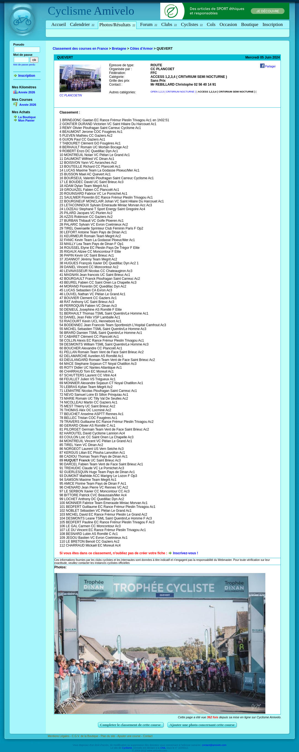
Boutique (249, 24)
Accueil (58, 24)
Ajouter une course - (130, 736)
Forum (148, 24)
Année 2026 (26, 92)
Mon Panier (26, 120)
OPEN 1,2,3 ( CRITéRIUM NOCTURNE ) (173, 91)
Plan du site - (109, 736)
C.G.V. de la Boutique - (86, 736)
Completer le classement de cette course (131, 725)
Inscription (273, 24)
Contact (147, 736)
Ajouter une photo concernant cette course (202, 725)
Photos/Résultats (117, 24)
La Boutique (27, 117)
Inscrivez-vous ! (185, 553)
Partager (270, 66)
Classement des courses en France (80, 49)
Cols (211, 24)
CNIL (163, 747)
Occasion (228, 24)
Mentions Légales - (60, 736)
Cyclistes (192, 24)
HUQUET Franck (77, 460)
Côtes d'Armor (141, 49)
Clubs (169, 24)
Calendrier (82, 24)
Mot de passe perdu (24, 64)
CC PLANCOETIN (71, 95)
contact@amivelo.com (214, 745)
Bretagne (119, 49)
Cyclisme (70, 10)
